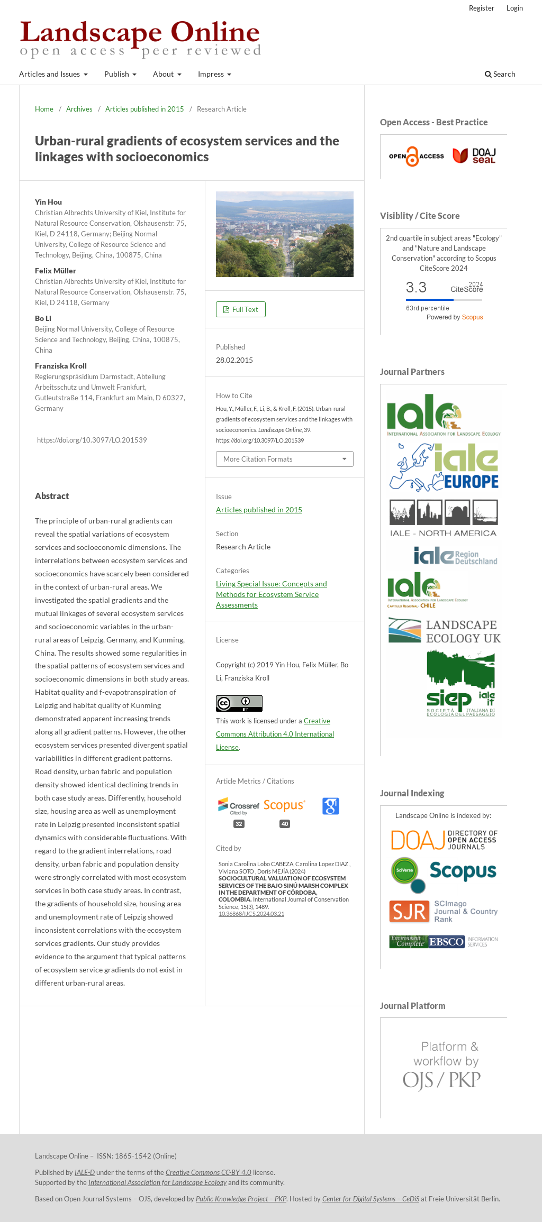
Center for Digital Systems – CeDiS (370, 1199)
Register (481, 8)
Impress (211, 73)
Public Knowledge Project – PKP (241, 1199)
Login (515, 8)
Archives (79, 109)
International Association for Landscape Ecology (157, 1183)
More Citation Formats (258, 459)
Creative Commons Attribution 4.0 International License (275, 733)
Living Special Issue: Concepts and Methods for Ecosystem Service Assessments (271, 594)
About (164, 73)
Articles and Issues (50, 73)
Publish (117, 73)
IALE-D (85, 1173)
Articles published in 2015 (144, 109)
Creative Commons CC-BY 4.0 (208, 1173)
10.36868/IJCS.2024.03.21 (251, 913)
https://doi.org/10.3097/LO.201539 (92, 440)
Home (44, 109)
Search (500, 73)
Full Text (244, 309)
